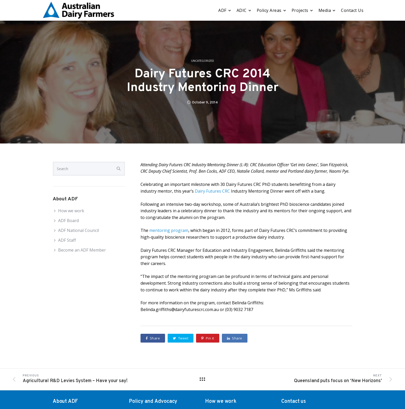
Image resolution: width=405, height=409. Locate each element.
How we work (71, 211)
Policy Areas (269, 10)
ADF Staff (67, 240)
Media (324, 10)
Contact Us (352, 10)
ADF (222, 10)
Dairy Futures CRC (212, 191)
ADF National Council (78, 230)
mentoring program (168, 230)
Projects (300, 10)
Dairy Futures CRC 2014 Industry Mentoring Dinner (202, 81)
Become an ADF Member (82, 250)
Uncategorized (202, 60)
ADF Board (68, 220)
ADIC (242, 10)
